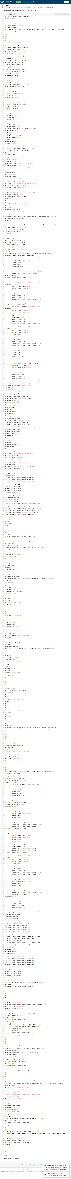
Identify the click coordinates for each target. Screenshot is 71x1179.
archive (20, 1169)
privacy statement (4, 1171)
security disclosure (29, 1171)
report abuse (41, 1171)
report (65, 14)
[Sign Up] (45, 1174)
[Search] (34, 2)
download (60, 14)
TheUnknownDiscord (12, 7)
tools (27, 1169)
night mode (31, 1169)
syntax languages (13, 1169)
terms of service (20, 1171)
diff (68, 14)
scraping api (41, 1169)
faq (24, 1169)
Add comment (50, 7)
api (36, 1169)
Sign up (67, 2)
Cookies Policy (54, 1169)
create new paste (4, 1169)
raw (56, 14)
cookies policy (13, 1171)
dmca (36, 1171)
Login (60, 2)
